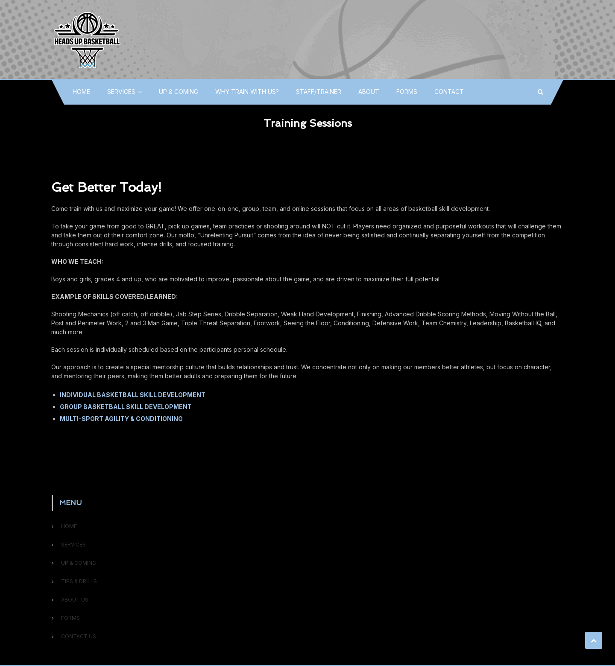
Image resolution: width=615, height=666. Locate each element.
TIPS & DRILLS (79, 581)
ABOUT (368, 91)
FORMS (406, 91)
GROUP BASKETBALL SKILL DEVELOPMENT (126, 406)
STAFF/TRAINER (318, 91)
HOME (81, 91)
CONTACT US (78, 636)
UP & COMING (178, 91)
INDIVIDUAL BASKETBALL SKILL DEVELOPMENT (132, 394)
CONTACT (449, 91)
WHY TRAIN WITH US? (247, 91)
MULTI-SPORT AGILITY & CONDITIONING (121, 418)
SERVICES (121, 91)
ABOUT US (74, 599)
